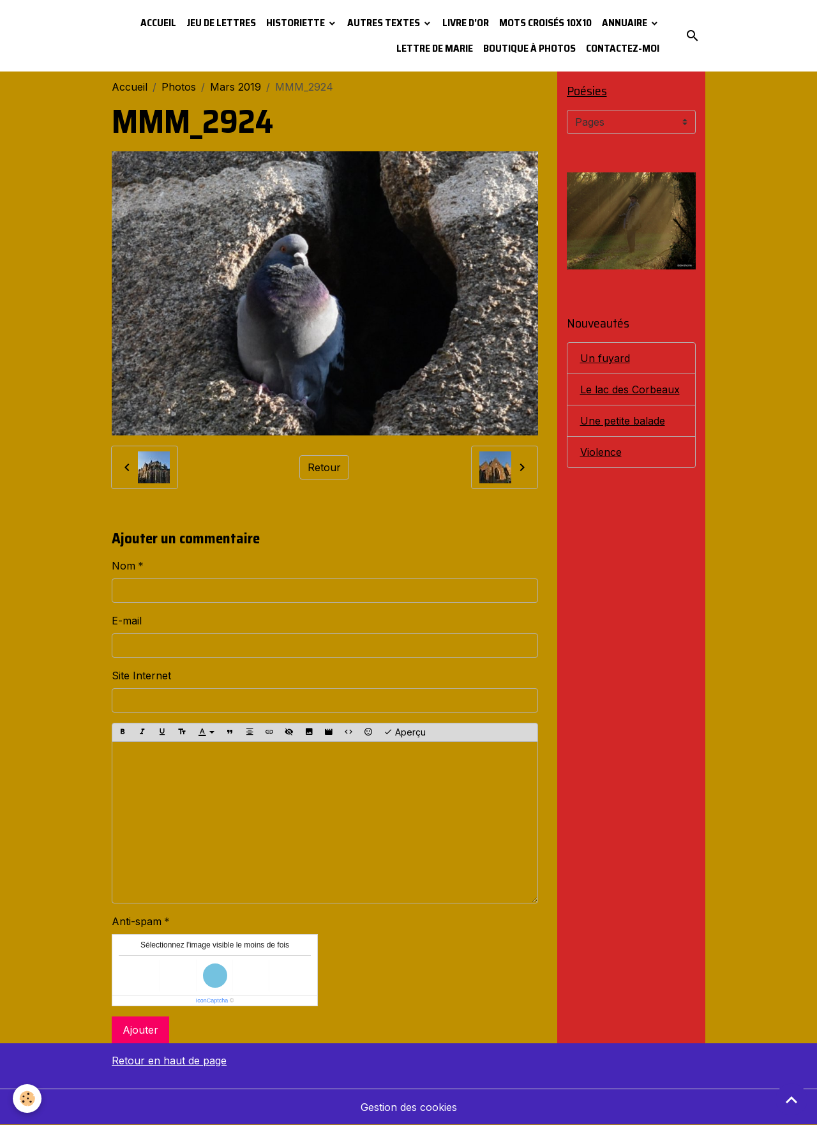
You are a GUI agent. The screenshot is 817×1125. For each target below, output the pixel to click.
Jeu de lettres (221, 23)
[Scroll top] (791, 1099)
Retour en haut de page (169, 1060)
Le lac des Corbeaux (630, 389)
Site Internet (141, 675)
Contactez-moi (622, 48)
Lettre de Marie (434, 48)
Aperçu (405, 732)
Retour (324, 467)
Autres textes (384, 23)
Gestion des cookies (409, 1107)
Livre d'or (465, 23)
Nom (123, 565)
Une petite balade (622, 420)
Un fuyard (605, 358)
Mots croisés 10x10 (545, 23)
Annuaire (625, 23)
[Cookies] (27, 1098)
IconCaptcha (212, 1000)
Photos (178, 86)
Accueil (158, 23)
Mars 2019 (235, 86)
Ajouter (140, 1029)
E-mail (127, 620)
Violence (601, 452)
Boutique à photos (529, 48)
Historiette (296, 23)
